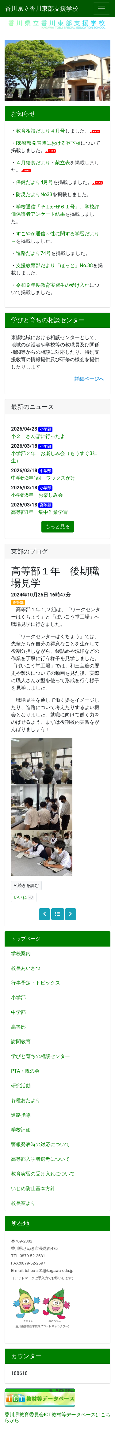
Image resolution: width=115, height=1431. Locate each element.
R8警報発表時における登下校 (48, 143)
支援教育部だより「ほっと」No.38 (54, 265)
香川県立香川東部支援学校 (42, 8)
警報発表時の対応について (40, 1144)
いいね (24, 897)
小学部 (18, 997)
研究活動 (21, 1086)
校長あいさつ (25, 968)
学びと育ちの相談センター (40, 1056)
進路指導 (21, 1115)
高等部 (18, 1027)
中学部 (18, 1012)
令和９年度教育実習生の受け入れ (53, 285)
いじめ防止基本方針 (33, 1188)
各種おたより (25, 1100)
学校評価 (21, 1130)
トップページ (25, 939)
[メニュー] (101, 8)
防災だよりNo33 (34, 194)
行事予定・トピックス (35, 983)
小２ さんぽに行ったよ (38, 436)
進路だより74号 (33, 253)
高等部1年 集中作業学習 (39, 512)
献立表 (62, 163)
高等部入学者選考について (40, 1159)
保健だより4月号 (34, 182)
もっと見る (57, 526)
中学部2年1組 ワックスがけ (43, 478)
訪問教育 (21, 1041)
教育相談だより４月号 (40, 131)
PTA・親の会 (25, 1071)
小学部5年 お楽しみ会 (37, 495)
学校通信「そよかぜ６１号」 (48, 207)
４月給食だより (33, 163)
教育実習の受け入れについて (43, 1174)
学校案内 (21, 953)
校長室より (23, 1203)
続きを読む (26, 885)
